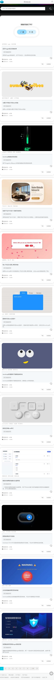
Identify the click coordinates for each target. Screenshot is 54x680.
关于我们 (17, 675)
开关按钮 (8, 531)
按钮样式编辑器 (15, 677)
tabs (3, 314)
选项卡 (6, 314)
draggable (4, 152)
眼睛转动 (15, 369)
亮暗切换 (15, 206)
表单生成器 (10, 476)
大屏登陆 (15, 639)
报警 (10, 585)
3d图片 (11, 98)
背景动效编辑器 (25, 677)
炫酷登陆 (4, 639)
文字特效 (16, 98)
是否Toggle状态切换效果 (10, 48)
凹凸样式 (20, 423)
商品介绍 (10, 206)
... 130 (32, 668)
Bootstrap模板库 (2, 1)
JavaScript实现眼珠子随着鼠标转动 (13, 374)
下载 (42, 64)
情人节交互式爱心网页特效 (10, 264)
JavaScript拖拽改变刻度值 (10, 157)
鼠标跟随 (10, 369)
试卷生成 (16, 476)
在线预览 (49, 64)
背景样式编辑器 (4, 677)
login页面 (10, 639)
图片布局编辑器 (36, 677)
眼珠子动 (4, 369)
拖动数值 (18, 152)
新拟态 (11, 423)
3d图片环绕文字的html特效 (10, 102)
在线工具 (44, 677)
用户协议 (24, 675)
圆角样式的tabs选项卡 (9, 318)
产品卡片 (4, 206)
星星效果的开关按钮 (8, 536)
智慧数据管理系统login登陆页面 (12, 644)
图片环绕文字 (5, 98)
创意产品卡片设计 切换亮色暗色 (12, 211)
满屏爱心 (4, 260)
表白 (13, 260)
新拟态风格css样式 (8, 428)
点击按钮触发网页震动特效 (10, 590)
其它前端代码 (7, 52)
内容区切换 (12, 314)
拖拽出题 (4, 476)
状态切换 (13, 44)
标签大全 (4, 675)
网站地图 (11, 675)
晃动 (6, 585)
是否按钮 (4, 44)
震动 (3, 585)
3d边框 (15, 423)
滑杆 (14, 152)
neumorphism (5, 423)
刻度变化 (10, 152)
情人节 (9, 260)
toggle (9, 44)
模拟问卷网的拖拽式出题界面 (11, 480)
